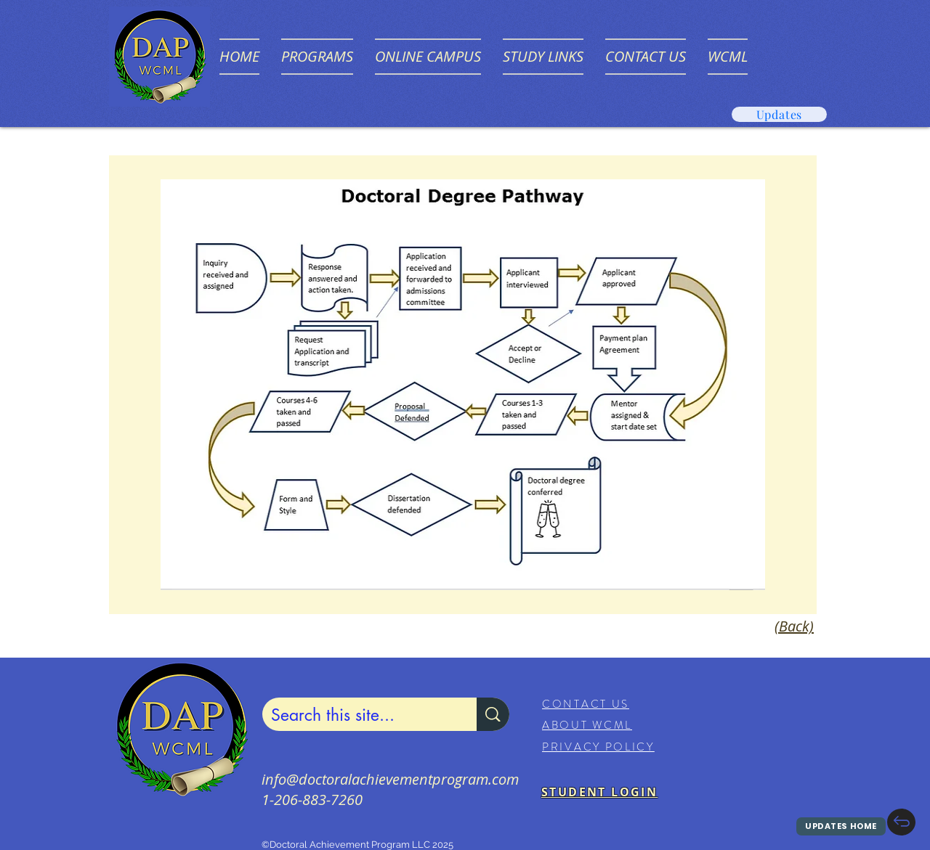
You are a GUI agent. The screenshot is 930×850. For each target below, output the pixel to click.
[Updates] (779, 114)
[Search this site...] (358, 715)
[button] (317, 56)
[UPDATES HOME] (841, 826)
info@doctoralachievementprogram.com (390, 779)
